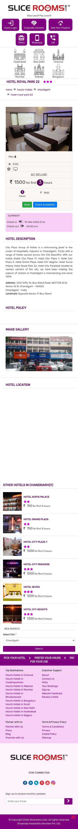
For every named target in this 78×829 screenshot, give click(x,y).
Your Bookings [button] (50, 686)
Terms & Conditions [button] (53, 726)
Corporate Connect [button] (34, 24)
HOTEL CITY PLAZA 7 (35, 542)
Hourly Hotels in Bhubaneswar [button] (14, 695)
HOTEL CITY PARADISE (37, 564)
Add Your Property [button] (60, 24)
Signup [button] (46, 689)
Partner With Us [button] (14, 726)
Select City (9, 634)
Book (27, 204)
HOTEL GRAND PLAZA (36, 519)
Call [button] (53, 39)
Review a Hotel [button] (50, 697)
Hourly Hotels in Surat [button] (18, 704)
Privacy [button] (46, 730)
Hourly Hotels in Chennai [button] (19, 675)
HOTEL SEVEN (32, 587)
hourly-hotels (24, 89)
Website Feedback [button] (52, 693)
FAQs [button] (45, 682)
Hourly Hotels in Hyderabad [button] (21, 711)
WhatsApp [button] (37, 39)
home (9, 89)
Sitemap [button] (46, 737)
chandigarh (43, 89)
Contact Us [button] (48, 678)
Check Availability (45, 204)
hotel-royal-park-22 (22, 94)
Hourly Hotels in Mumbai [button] (19, 689)
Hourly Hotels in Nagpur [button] (19, 715)
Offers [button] (21, 39)
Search (39, 648)
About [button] (45, 675)
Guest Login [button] (10, 24)
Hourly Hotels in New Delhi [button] (20, 708)
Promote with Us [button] (15, 737)
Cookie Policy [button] (49, 734)
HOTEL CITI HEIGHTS (35, 609)
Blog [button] (8, 734)
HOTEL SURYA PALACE (36, 496)
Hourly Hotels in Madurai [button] (19, 686)
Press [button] (9, 730)
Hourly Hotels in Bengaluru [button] (21, 700)
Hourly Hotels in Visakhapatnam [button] (14, 680)
